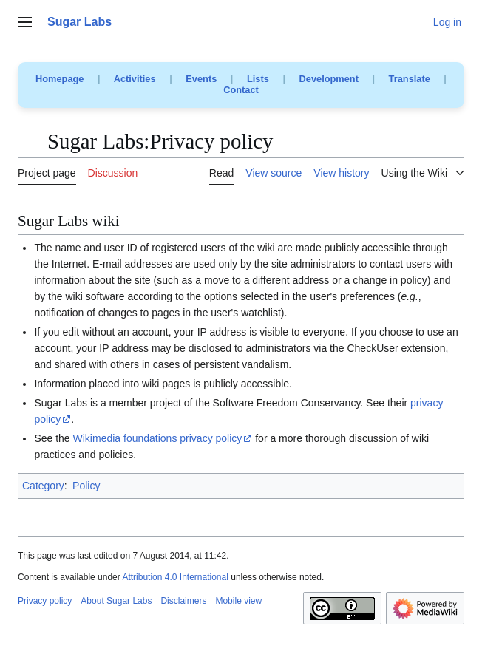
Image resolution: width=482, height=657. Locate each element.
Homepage (59, 78)
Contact (241, 89)
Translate (409, 78)
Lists (258, 78)
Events (201, 78)
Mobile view (238, 601)
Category (43, 485)
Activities (135, 78)
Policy (86, 485)
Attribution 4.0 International (175, 577)
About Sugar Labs (116, 601)
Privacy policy (45, 601)
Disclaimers (183, 601)
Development (329, 78)
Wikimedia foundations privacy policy (157, 438)
